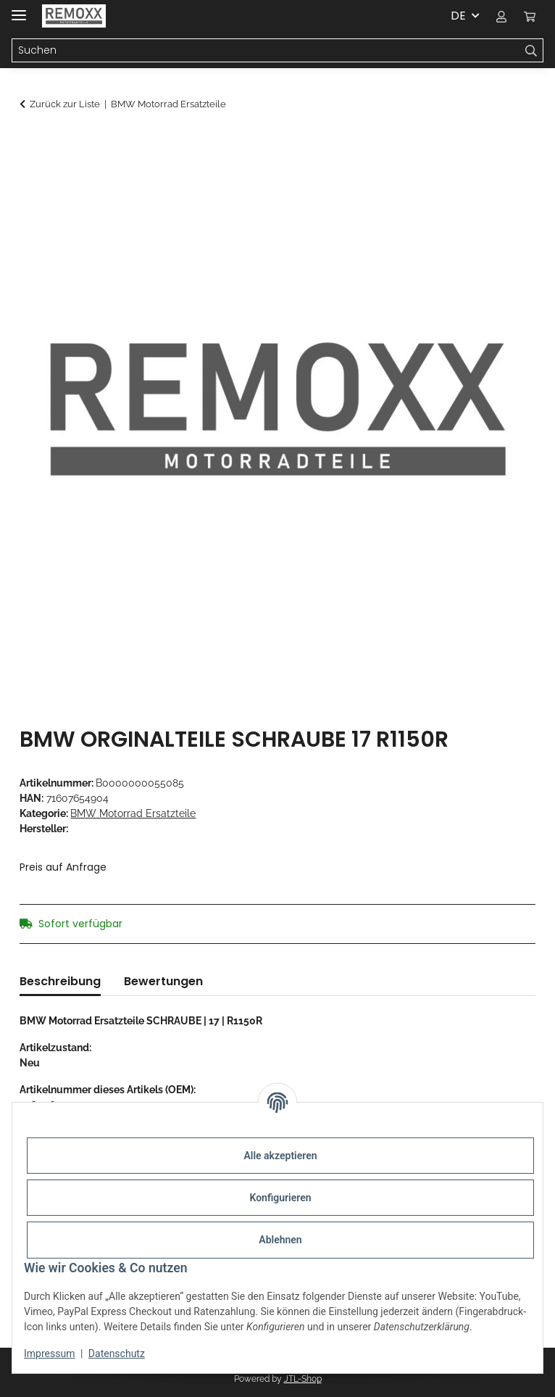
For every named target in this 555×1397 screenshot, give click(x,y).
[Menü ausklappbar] (19, 9)
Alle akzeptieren (280, 1155)
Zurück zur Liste (65, 104)
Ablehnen (280, 1239)
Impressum (49, 1353)
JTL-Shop (303, 1379)
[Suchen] (266, 50)
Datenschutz (116, 1353)
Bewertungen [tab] (163, 981)
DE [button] (458, 15)
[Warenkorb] (529, 15)
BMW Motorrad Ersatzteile (133, 813)
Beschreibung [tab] (60, 981)
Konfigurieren (280, 1197)
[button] (501, 15)
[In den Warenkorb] (31, 143)
